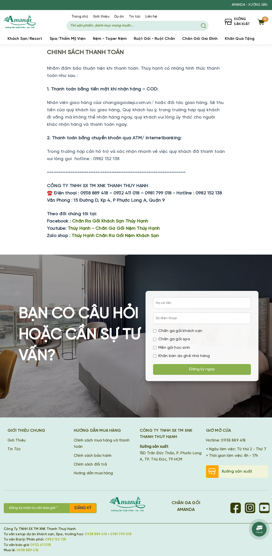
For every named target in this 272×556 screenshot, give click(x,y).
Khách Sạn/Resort (25, 39)
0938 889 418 (96, 534)
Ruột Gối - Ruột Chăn (154, 39)
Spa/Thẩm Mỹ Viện (68, 39)
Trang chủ (80, 16)
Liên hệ (151, 16)
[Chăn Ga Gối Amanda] (130, 505)
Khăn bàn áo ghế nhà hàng (181, 356)
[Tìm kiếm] (203, 26)
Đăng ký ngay (202, 369)
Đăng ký (82, 508)
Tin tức (134, 16)
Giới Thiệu (17, 440)
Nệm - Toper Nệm (109, 39)
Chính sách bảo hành (93, 456)
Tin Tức (14, 449)
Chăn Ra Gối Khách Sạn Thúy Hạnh (110, 221)
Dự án (119, 16)
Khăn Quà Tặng (239, 39)
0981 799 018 (120, 534)
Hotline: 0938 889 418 (226, 440)
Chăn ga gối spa (171, 339)
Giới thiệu (101, 16)
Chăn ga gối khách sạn (177, 331)
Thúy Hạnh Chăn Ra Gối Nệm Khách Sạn (115, 236)
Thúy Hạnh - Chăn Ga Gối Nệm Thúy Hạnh (114, 228)
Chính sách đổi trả (90, 465)
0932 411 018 (40, 545)
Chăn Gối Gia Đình (200, 39)
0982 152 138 (55, 539)
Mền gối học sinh (171, 348)
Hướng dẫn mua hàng (93, 473)
